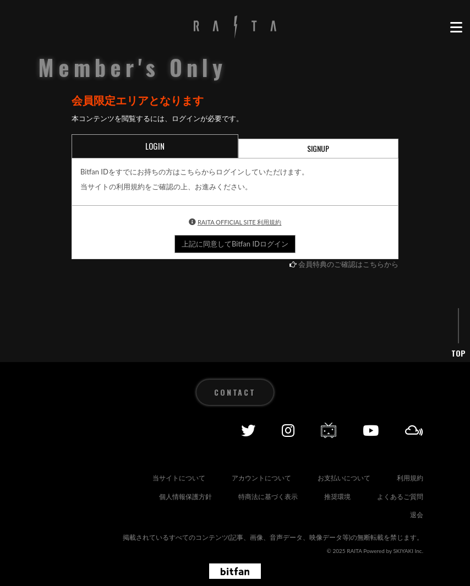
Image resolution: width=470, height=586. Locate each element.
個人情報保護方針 (185, 496)
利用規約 (410, 478)
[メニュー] (455, 27)
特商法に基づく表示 (268, 496)
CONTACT (235, 392)
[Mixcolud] (414, 430)
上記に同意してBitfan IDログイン (235, 243)
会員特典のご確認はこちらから (348, 264)
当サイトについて (178, 478)
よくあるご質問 (400, 496)
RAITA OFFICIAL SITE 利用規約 (240, 222)
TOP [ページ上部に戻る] (458, 353)
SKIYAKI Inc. (408, 550)
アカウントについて (261, 478)
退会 (416, 515)
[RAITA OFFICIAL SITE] (235, 27)
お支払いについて (344, 478)
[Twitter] (248, 430)
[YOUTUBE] (371, 430)
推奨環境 (337, 496)
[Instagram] (288, 430)
